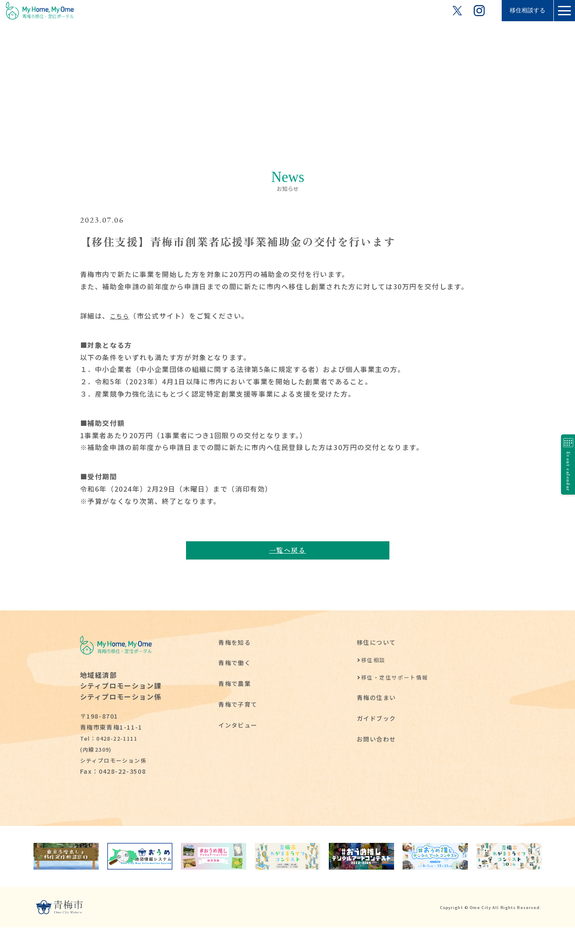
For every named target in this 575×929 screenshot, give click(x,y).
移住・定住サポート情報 (395, 679)
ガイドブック (377, 719)
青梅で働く (234, 664)
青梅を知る (234, 643)
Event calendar (565, 464)
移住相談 (373, 662)
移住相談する (520, 10)
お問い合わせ (377, 740)
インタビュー (238, 726)
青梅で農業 (234, 684)
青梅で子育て (238, 705)
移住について (377, 643)
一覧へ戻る (287, 550)
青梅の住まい (377, 698)
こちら (121, 316)
